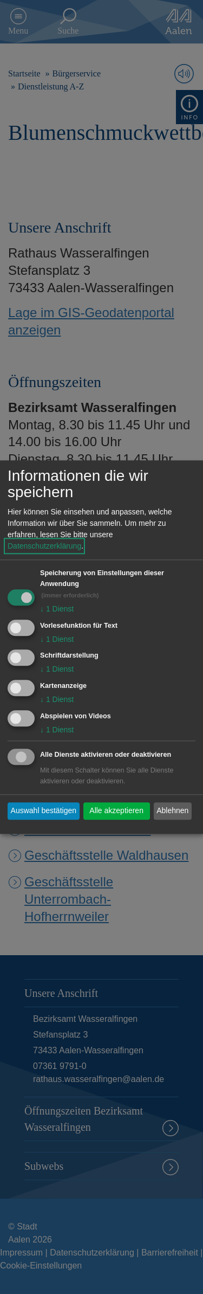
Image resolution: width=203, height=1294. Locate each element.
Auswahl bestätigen (43, 811)
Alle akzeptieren (116, 811)
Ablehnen (172, 811)
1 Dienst (57, 608)
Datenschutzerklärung (44, 546)
